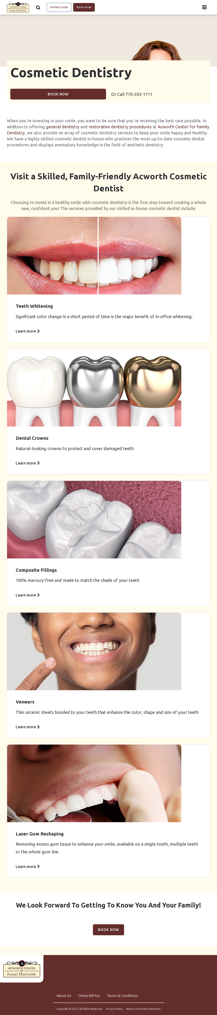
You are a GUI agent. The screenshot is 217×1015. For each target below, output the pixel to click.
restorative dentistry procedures (120, 126)
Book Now (84, 7)
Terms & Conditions (122, 996)
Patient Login (59, 7)
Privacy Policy (114, 1009)
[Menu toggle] (204, 7)
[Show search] (38, 7)
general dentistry (62, 126)
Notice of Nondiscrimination (143, 1009)
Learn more (26, 331)
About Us (64, 996)
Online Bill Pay (89, 996)
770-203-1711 (139, 94)
